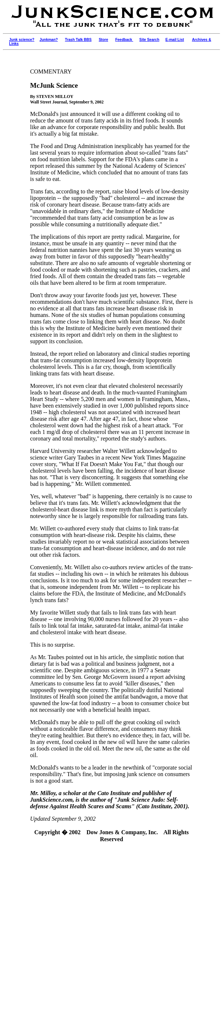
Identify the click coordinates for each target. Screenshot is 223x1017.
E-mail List (174, 40)
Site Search (149, 40)
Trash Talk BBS (78, 40)
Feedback (124, 40)
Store (103, 40)
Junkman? (49, 40)
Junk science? (21, 40)
